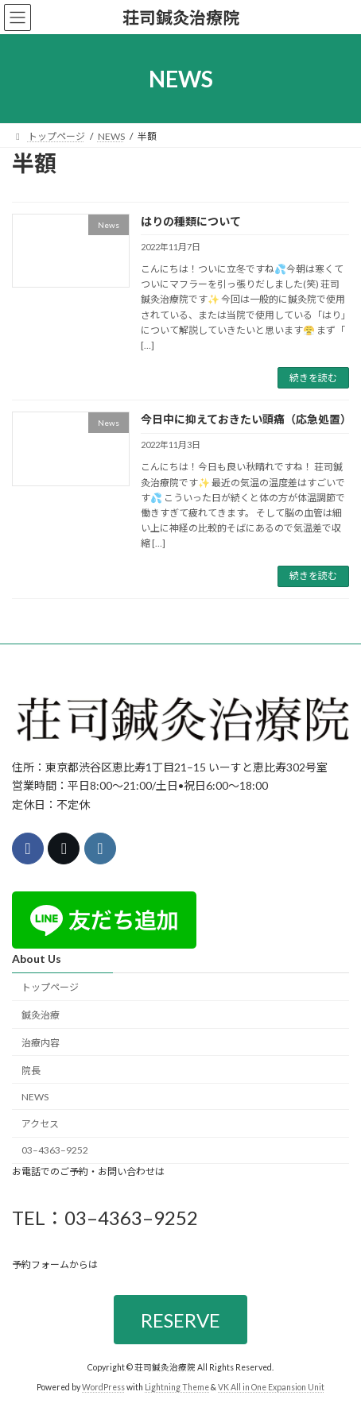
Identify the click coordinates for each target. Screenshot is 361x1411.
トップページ (50, 987)
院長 (31, 1070)
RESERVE (180, 1319)
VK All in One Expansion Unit (271, 1386)
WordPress (103, 1386)
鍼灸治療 (40, 1015)
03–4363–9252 (54, 1150)
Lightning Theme (177, 1386)
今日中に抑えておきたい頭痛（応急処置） (246, 419)
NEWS (35, 1096)
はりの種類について (191, 221)
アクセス (40, 1124)
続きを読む (313, 378)
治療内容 (40, 1043)
